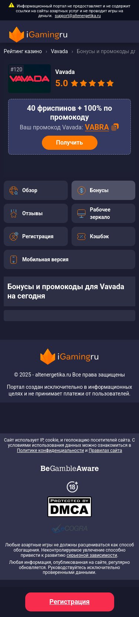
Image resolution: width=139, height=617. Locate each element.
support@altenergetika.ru (78, 15)
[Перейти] (36, 190)
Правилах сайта (105, 450)
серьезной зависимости (92, 555)
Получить (69, 142)
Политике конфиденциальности (50, 450)
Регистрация (69, 601)
